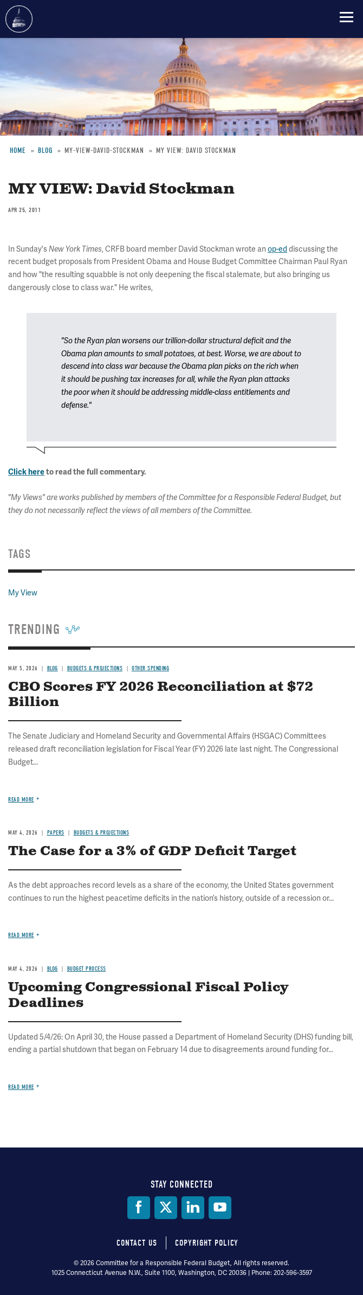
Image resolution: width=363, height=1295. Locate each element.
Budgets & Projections (95, 668)
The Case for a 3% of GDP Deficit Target (152, 851)
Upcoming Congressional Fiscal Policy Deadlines (148, 995)
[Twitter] (165, 1207)
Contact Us (136, 1243)
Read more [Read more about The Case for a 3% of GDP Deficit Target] (21, 935)
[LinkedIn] (193, 1207)
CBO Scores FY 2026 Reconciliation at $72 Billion (160, 694)
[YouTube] (220, 1207)
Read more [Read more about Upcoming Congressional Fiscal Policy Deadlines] (21, 1087)
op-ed (277, 249)
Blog (52, 668)
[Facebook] (138, 1207)
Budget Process (86, 968)
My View (22, 593)
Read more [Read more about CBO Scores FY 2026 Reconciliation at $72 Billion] (21, 799)
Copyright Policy (206, 1243)
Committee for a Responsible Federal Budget (19, 19)
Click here (26, 472)
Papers (55, 832)
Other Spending (150, 668)
